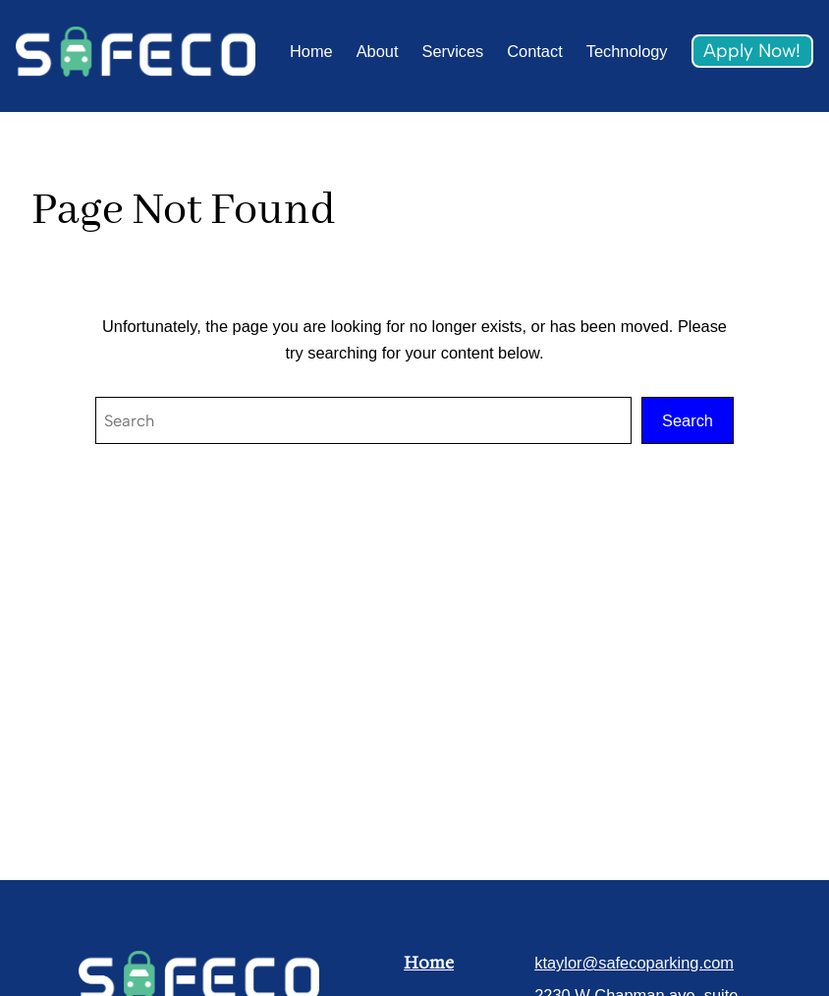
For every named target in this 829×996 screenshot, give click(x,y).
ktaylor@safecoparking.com (634, 962)
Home (429, 962)
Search (687, 420)
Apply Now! (752, 50)
